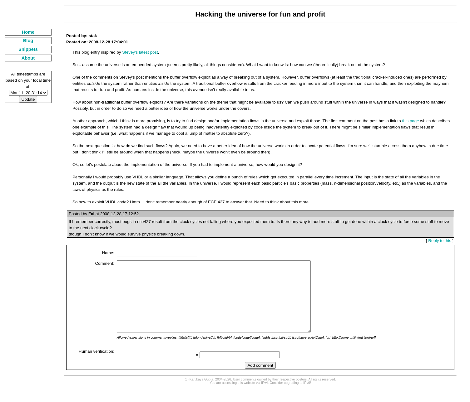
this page (410, 121)
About (28, 58)
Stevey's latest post (140, 52)
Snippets (28, 49)
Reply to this (439, 240)
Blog (28, 40)
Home (28, 32)
